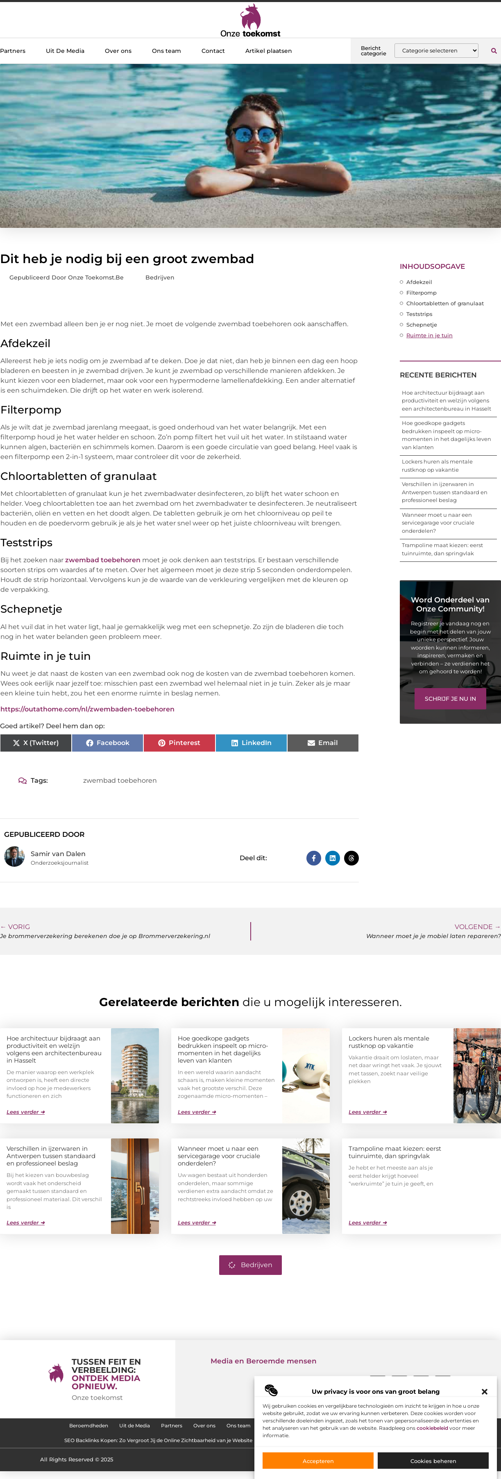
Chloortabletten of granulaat (445, 303)
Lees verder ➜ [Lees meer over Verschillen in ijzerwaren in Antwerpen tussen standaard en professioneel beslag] (26, 1222)
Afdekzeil (419, 282)
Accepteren (318, 1461)
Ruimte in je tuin (429, 335)
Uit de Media (101, 1427)
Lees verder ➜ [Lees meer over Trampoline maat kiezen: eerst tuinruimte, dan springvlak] (368, 1222)
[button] (485, 1392)
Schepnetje (421, 324)
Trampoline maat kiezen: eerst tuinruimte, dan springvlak (395, 1151)
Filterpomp (421, 292)
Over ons (118, 51)
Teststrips (419, 314)
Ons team (166, 51)
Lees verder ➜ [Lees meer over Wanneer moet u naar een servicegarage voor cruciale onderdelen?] (197, 1222)
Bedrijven (160, 277)
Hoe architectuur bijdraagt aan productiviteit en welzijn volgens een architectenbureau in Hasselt (446, 400)
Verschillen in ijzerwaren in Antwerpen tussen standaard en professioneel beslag (444, 492)
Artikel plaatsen (268, 51)
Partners (12, 51)
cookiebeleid (432, 1428)
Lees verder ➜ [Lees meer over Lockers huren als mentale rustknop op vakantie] (368, 1111)
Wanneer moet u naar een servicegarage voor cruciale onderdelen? (438, 522)
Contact (213, 51)
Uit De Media (65, 51)
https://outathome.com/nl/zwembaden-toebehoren (87, 709)
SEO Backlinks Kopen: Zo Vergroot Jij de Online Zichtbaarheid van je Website (136, 1446)
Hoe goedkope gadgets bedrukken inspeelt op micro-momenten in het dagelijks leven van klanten (223, 1049)
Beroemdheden (42, 1427)
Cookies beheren (433, 1461)
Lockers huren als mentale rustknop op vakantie (389, 1041)
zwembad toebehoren (103, 560)
